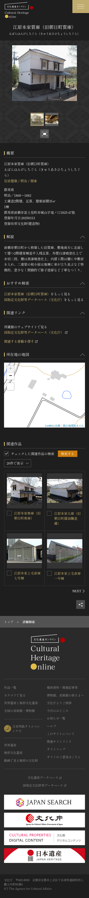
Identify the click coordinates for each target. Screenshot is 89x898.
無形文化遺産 (13, 752)
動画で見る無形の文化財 (21, 760)
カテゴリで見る (15, 695)
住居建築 (10, 180)
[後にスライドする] (78, 591)
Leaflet (49, 425)
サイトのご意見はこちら (64, 757)
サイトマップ (56, 749)
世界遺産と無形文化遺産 (21, 703)
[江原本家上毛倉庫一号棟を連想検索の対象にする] (49, 573)
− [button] (10, 376)
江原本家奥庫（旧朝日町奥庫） (27, 515)
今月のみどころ (58, 710)
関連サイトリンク (59, 741)
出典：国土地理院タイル (69, 425)
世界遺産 (10, 745)
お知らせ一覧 (56, 718)
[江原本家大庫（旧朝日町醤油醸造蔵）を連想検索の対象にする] (49, 513)
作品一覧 (10, 687)
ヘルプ (51, 726)
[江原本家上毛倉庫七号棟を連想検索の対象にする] (9, 573)
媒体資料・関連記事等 (62, 687)
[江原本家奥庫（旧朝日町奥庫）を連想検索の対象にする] (9, 513)
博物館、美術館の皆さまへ (65, 695)
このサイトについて (61, 733)
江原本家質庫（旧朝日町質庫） (27, 294)
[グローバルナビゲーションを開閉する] (80, 6)
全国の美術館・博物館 (19, 710)
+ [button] (10, 369)
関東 (33, 180)
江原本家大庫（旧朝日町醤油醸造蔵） (67, 518)
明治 (23, 180)
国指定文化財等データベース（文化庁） (34, 299)
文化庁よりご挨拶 (59, 703)
